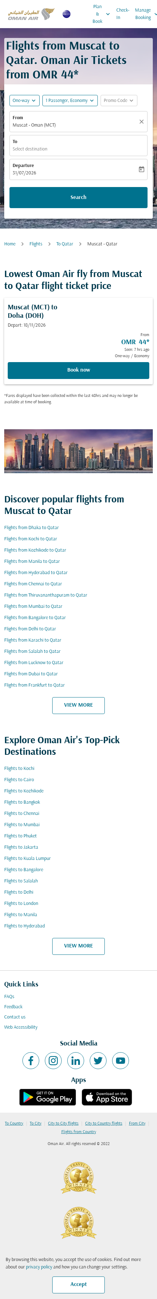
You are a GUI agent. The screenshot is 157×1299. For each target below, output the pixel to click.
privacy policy (39, 1267)
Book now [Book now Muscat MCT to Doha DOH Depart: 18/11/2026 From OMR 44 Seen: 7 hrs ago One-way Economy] (78, 370)
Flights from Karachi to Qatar (32, 640)
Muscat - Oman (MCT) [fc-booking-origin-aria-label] (34, 125)
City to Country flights (103, 1123)
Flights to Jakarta (21, 847)
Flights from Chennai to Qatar (33, 584)
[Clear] (142, 121)
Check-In (122, 14)
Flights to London (21, 903)
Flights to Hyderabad (24, 926)
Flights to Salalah (21, 881)
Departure (23, 165)
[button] (70, 100)
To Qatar (64, 244)
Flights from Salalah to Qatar (32, 651)
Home (9, 244)
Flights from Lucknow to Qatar (33, 662)
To (15, 141)
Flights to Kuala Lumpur (27, 858)
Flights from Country (78, 1132)
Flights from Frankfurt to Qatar (34, 685)
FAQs (9, 996)
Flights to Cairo (19, 780)
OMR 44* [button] (55, 75)
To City (35, 1123)
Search (78, 197)
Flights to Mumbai (22, 825)
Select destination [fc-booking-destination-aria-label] (30, 149)
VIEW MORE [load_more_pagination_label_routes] (78, 705)
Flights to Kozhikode (23, 791)
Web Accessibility (20, 1027)
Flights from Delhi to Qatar (30, 629)
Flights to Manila (20, 915)
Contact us (15, 1017)
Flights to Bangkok (22, 802)
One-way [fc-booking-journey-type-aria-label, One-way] (21, 100)
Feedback (13, 1007)
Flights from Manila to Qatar (32, 561)
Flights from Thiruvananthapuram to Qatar (45, 595)
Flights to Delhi (18, 892)
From (18, 118)
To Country (14, 1123)
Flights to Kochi (19, 768)
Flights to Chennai (21, 813)
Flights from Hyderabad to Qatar (36, 572)
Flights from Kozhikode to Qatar (35, 550)
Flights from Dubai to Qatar (31, 674)
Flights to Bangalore (23, 870)
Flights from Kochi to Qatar (30, 539)
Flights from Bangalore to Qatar (35, 617)
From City (137, 1123)
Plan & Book (103, 14)
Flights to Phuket (20, 836)
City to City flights (63, 1123)
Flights (35, 244)
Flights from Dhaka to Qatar (31, 527)
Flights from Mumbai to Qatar (33, 606)
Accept (78, 1284)
